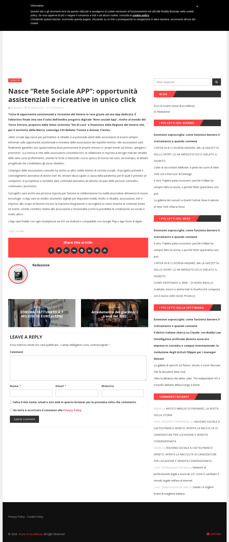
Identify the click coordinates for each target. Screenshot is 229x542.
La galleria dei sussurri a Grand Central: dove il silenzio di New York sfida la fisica (186, 203)
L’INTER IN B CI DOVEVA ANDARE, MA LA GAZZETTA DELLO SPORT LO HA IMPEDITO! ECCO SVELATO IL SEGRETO (186, 154)
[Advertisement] (115, 47)
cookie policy (141, 15)
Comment (16, 352)
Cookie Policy (35, 516)
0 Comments (56, 107)
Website (108, 386)
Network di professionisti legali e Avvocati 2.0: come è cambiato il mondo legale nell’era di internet (186, 474)
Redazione (17, 107)
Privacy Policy (72, 410)
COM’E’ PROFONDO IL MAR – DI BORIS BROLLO (183, 282)
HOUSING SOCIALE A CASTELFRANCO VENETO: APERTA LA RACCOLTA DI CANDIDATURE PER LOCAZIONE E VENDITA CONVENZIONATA (185, 454)
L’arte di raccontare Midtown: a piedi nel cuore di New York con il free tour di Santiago (186, 171)
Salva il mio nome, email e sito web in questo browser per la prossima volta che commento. (75, 402)
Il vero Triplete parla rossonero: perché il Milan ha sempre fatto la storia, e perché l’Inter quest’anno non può (186, 187)
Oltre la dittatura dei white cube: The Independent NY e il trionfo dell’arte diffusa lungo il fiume (187, 382)
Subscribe (214, 534)
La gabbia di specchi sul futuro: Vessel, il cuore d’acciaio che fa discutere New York (187, 368)
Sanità (15, 80)
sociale (19, 231)
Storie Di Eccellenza (30, 534)
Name (15, 386)
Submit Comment (24, 419)
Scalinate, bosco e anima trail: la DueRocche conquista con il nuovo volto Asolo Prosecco (187, 292)
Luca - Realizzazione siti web (171, 467)
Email (61, 386)
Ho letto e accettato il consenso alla (38, 410)
